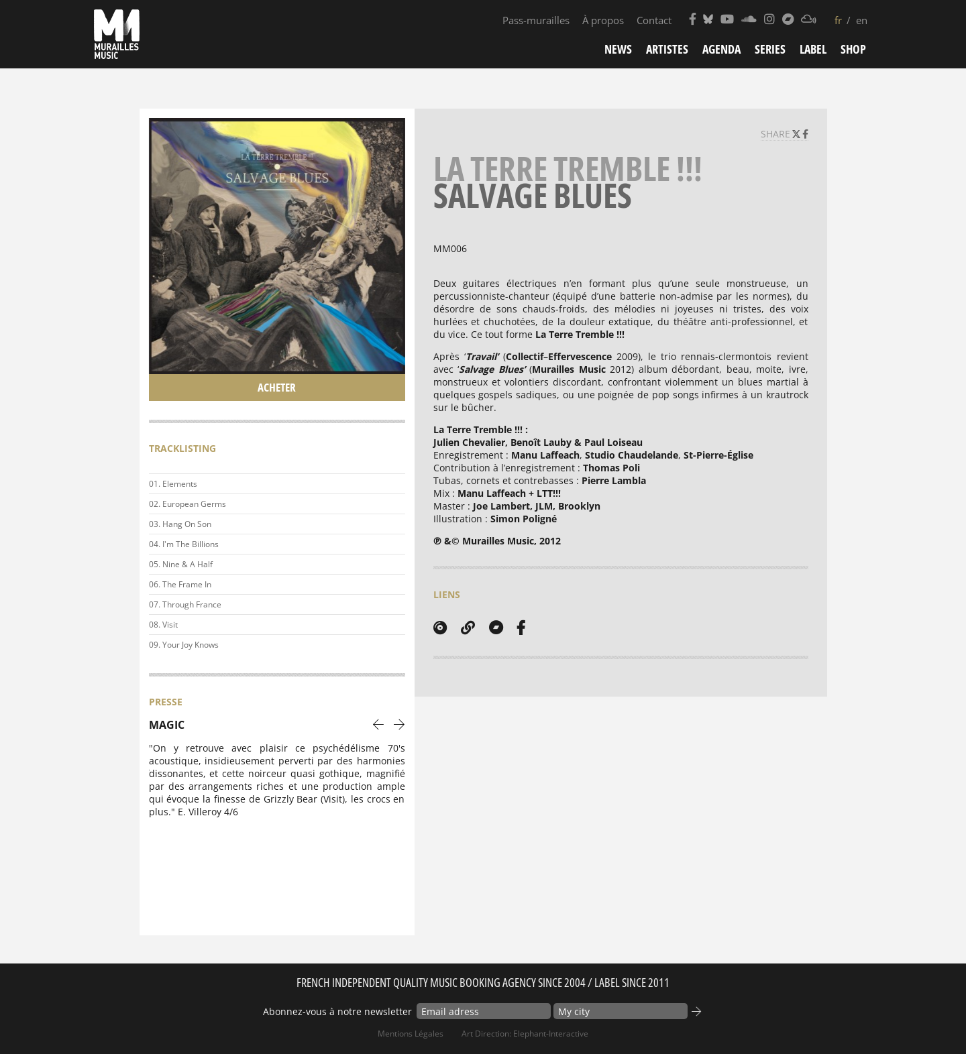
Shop (853, 49)
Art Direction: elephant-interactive (525, 1033)
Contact (654, 20)
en (861, 20)
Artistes (667, 49)
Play (392, 484)
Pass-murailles (536, 20)
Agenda (721, 49)
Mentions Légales (410, 1033)
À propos (603, 20)
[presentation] (378, 723)
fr (838, 20)
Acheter (277, 387)
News (618, 49)
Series (770, 49)
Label (813, 49)
